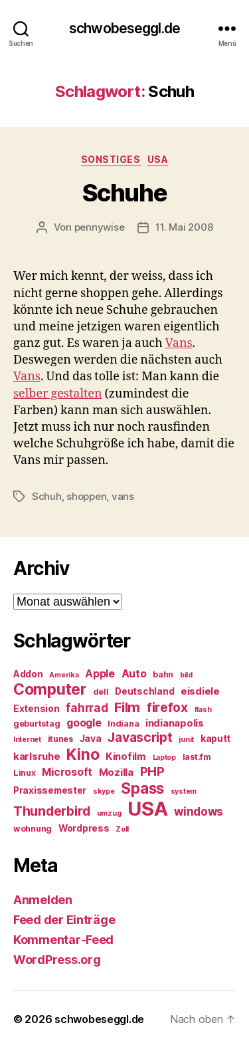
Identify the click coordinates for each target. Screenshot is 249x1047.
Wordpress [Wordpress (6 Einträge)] (84, 828)
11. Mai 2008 (183, 227)
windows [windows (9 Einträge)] (198, 811)
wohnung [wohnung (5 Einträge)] (32, 829)
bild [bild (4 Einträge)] (186, 675)
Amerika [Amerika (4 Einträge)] (63, 675)
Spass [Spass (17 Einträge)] (142, 788)
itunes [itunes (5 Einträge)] (60, 739)
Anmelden (42, 900)
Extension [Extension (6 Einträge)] (36, 708)
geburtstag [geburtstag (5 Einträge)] (36, 724)
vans (123, 496)
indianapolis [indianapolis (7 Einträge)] (174, 723)
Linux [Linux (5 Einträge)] (24, 773)
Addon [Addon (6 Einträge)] (28, 674)
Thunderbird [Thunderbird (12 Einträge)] (51, 811)
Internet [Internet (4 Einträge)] (27, 739)
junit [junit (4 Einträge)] (186, 739)
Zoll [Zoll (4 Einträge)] (122, 829)
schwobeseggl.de (124, 28)
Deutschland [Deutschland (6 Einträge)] (144, 691)
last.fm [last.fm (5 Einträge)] (197, 757)
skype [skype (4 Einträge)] (104, 791)
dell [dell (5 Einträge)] (101, 692)
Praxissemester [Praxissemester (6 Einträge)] (49, 790)
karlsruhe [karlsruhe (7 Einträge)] (36, 756)
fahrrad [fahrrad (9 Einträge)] (87, 708)
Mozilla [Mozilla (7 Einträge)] (116, 772)
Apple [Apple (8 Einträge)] (100, 673)
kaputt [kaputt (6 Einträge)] (215, 738)
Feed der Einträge (64, 920)
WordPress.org (57, 960)
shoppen (86, 496)
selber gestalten (57, 394)
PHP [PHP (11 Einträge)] (152, 771)
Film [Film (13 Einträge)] (127, 707)
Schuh (47, 496)
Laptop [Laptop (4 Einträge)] (164, 757)
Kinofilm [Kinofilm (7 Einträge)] (126, 756)
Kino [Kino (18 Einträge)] (82, 754)
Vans (179, 343)
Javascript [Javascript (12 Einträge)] (140, 737)
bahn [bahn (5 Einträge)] (163, 674)
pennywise (99, 227)
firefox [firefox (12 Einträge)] (167, 707)
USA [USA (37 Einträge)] (147, 808)
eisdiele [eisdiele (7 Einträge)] (200, 691)
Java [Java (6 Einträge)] (91, 738)
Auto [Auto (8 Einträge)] (134, 673)
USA (158, 159)
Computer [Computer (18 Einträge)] (49, 689)
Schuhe (124, 192)
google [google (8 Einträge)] (83, 723)
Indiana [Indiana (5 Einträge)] (123, 724)
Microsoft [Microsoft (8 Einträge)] (67, 772)
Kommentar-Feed (63, 940)
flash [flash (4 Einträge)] (203, 709)
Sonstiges (111, 159)
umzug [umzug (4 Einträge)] (109, 813)
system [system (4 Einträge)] (184, 791)
